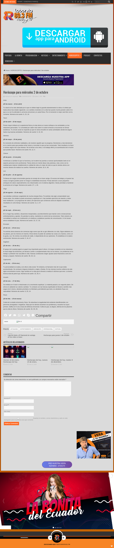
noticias (58, 329)
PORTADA (8, 55)
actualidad (14, 329)
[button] (110, 500)
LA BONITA (18, 55)
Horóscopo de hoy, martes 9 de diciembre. (62, 361)
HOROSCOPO (37, 329)
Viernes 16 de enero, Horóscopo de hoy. (11, 361)
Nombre (6, 398)
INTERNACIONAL (48, 329)
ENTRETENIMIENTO (59, 55)
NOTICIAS (45, 55)
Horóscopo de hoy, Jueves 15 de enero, (37, 361)
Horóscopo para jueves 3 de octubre (55, 334)
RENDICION (9, 61)
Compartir (44, 315)
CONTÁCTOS (98, 55)
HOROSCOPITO (75, 55)
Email (6, 405)
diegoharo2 (15, 96)
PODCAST (87, 55)
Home (6, 70)
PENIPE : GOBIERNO (24, 1)
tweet (6, 321)
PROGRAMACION (32, 55)
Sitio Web (7, 411)
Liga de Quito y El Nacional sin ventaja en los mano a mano (22, 335)
